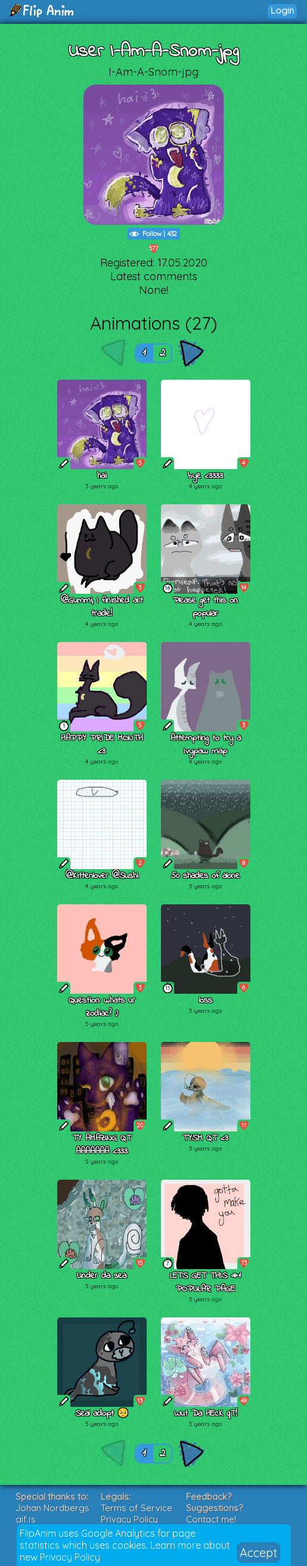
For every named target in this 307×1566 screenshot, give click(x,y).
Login (282, 10)
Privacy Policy (70, 1557)
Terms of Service (136, 1508)
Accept (258, 1552)
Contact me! (211, 1519)
